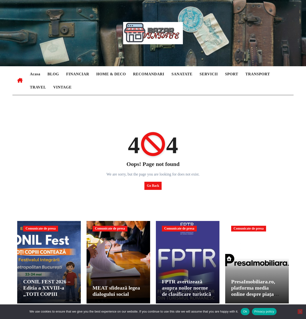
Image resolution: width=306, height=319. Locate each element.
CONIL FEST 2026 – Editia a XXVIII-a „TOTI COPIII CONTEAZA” (46, 292)
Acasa (35, 74)
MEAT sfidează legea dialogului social (116, 292)
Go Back (153, 185)
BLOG (53, 74)
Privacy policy (264, 311)
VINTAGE (62, 87)
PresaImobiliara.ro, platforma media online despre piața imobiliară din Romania (253, 295)
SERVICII (209, 74)
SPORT (231, 74)
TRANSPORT (257, 74)
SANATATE (181, 74)
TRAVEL (38, 87)
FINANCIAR (77, 74)
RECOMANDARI (148, 74)
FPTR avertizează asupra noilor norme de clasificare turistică (186, 289)
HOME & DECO (111, 74)
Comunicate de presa (41, 228)
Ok (245, 311)
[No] (300, 311)
